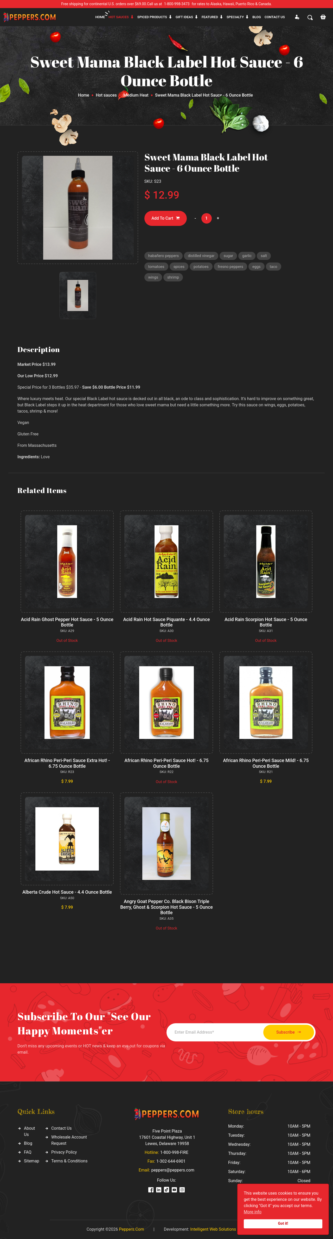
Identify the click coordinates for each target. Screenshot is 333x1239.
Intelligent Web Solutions (213, 1229)
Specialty (235, 17)
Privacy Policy (64, 1152)
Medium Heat (135, 95)
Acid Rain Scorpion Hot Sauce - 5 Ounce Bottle (266, 622)
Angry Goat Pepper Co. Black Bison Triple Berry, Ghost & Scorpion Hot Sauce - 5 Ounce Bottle (166, 907)
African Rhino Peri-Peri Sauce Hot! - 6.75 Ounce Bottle (166, 763)
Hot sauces (118, 17)
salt (265, 256)
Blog (256, 17)
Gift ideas (184, 17)
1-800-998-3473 (177, 4)
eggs (258, 267)
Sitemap (31, 1161)
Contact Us (61, 1128)
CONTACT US (275, 17)
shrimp (174, 278)
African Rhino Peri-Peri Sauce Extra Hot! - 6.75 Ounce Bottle (67, 763)
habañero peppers (164, 256)
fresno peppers (232, 267)
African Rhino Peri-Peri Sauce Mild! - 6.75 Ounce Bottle (266, 763)
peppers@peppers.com (172, 1170)
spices (179, 267)
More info (252, 1211)
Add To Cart (166, 218)
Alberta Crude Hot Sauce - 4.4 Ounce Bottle (67, 892)
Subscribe (286, 1032)
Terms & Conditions (69, 1161)
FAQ (27, 1152)
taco (275, 267)
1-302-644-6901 (170, 1161)
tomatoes (156, 267)
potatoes (202, 267)
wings (153, 278)
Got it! (283, 1223)
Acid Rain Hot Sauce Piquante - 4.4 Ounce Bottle (166, 622)
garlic (248, 256)
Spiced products (152, 17)
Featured (210, 17)
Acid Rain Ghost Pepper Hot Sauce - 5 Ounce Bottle (67, 622)
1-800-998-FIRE (174, 1152)
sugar (230, 256)
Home (100, 17)
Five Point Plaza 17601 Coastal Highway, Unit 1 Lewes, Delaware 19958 (167, 1137)
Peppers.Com (131, 1229)
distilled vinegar (202, 256)
